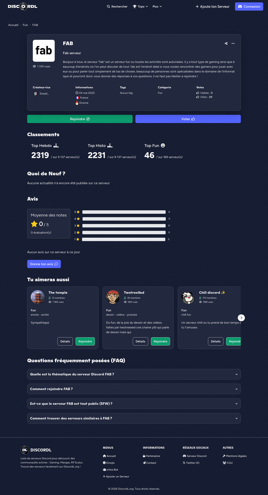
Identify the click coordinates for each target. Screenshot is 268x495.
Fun (160, 92)
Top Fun (154, 145)
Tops (138, 6)
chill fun (186, 314)
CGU (230, 462)
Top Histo (100, 145)
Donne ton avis (44, 264)
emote (35, 314)
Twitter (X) (192, 462)
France (82, 97)
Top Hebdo (45, 145)
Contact (151, 462)
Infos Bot (112, 469)
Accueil (111, 456)
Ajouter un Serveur (117, 476)
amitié (45, 314)
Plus (155, 6)
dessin (110, 314)
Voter (188, 119)
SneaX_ (44, 93)
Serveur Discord (196, 456)
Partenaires (153, 456)
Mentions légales (236, 456)
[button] (226, 43)
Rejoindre (80, 119)
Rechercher (117, 6)
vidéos (120, 314)
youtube (132, 314)
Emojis (110, 462)
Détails (65, 341)
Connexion (249, 6)
